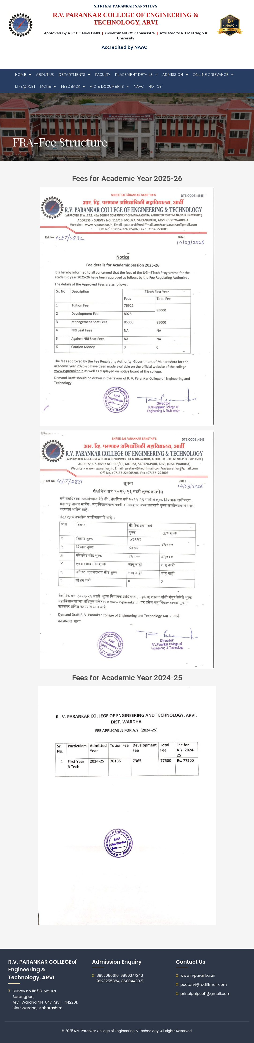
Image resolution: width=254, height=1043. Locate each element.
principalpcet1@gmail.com (205, 993)
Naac (139, 86)
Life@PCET (25, 86)
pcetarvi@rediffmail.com (203, 984)
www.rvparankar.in (197, 975)
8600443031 (132, 981)
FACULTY (102, 75)
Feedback (70, 86)
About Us (45, 75)
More (45, 86)
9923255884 (107, 981)
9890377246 (131, 975)
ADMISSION (172, 75)
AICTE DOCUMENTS (107, 86)
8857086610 (107, 975)
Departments (72, 75)
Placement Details (134, 75)
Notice (155, 86)
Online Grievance (210, 75)
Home (20, 75)
